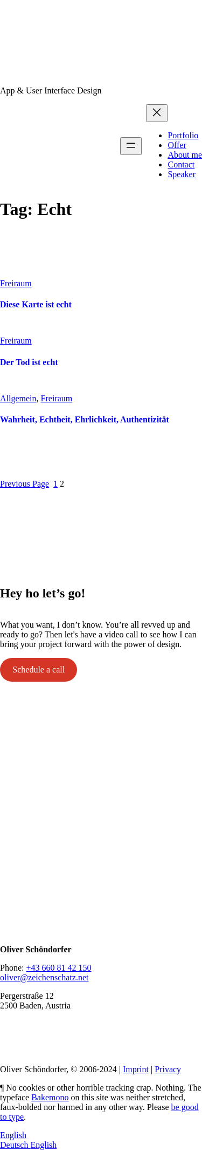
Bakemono (49, 1097)
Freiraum (16, 283)
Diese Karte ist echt (36, 304)
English (13, 1135)
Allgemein (18, 398)
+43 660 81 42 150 (58, 967)
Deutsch (15, 1144)
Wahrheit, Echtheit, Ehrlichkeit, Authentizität (84, 419)
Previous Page (24, 483)
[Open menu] (131, 146)
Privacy (168, 1069)
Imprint (136, 1069)
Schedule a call (38, 669)
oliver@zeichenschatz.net (44, 977)
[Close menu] (157, 113)
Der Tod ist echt (29, 362)
